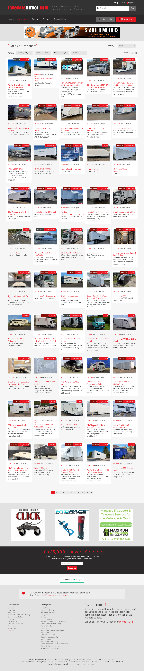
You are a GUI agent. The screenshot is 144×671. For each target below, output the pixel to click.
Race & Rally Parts (48, 610)
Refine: (11, 53)
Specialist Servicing (41, 468)
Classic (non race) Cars (50, 637)
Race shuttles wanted (69, 425)
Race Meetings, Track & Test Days (54, 644)
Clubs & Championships (50, 646)
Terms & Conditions (16, 624)
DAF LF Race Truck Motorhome (72, 253)
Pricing (35, 19)
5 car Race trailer (93, 253)
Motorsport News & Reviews (52, 630)
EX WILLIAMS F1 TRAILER (43, 169)
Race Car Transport (48, 612)
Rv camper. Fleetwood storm (45, 296)
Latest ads (105, 19)
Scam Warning (13, 628)
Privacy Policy (13, 619)
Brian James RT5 (119, 296)
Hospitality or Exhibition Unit (45, 212)
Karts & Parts (46, 626)
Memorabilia (46, 639)
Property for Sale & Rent (51, 648)
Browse (11, 608)
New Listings (13, 612)
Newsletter (60, 19)
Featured (11, 610)
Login (123, 3)
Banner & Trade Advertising (19, 615)
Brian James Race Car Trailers (124, 128)
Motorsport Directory (49, 642)
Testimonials (13, 621)
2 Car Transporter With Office (124, 212)
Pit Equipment (46, 619)
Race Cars (45, 608)
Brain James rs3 (93, 169)
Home (11, 19)
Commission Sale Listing (51, 624)
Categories (23, 19)
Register (131, 3)
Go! (132, 8)
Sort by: (111, 46)
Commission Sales (15, 617)
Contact (47, 19)
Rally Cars (45, 615)
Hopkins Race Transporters (71, 169)
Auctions (44, 628)
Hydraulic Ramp (14, 253)
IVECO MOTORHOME (15, 169)
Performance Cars (48, 635)
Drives (43, 617)
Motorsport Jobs (47, 633)
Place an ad (126, 19)
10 (87, 492)
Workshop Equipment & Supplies (54, 621)
